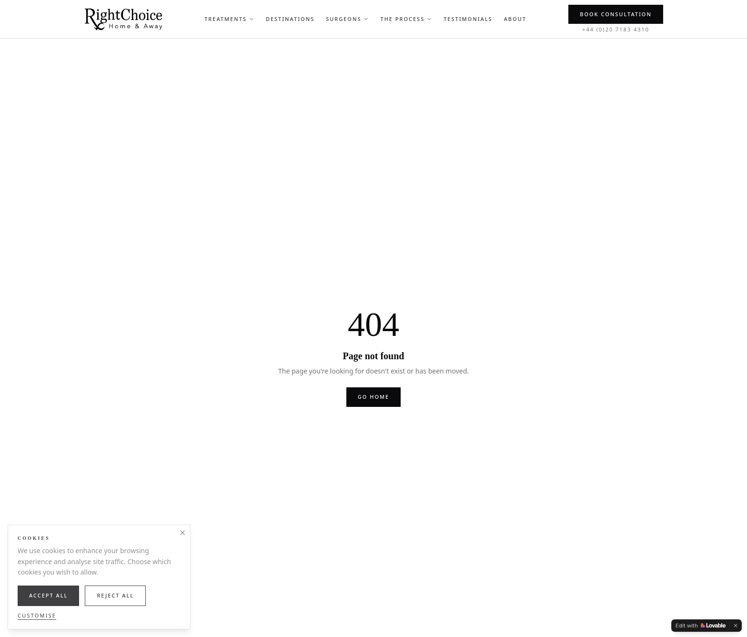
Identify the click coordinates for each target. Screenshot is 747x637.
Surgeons (347, 18)
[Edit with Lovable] (700, 625)
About (515, 18)
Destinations (290, 18)
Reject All (115, 595)
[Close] (182, 532)
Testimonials (468, 18)
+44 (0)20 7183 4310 (615, 29)
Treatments (229, 18)
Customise (37, 615)
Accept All (48, 595)
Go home (373, 396)
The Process (406, 18)
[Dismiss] (735, 625)
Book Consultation (616, 14)
